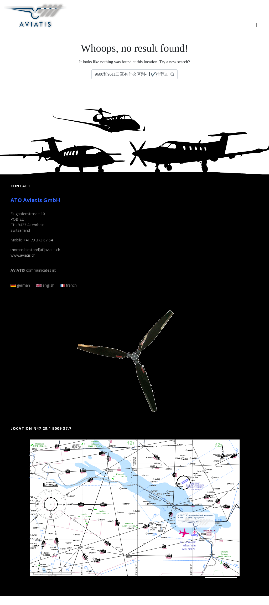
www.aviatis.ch (23, 255)
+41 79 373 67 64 (38, 239)
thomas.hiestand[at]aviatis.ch (35, 249)
